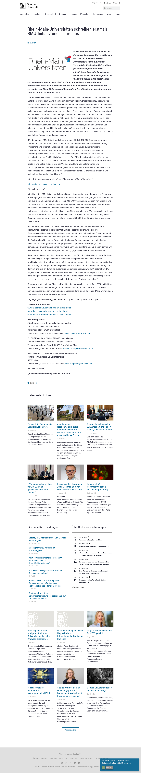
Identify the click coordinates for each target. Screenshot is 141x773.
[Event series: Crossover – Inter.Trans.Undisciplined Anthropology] (89, 577)
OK (103, 767)
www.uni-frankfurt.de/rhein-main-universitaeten (49, 314)
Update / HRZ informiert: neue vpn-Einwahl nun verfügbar (47, 539)
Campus (73, 14)
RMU (32, 383)
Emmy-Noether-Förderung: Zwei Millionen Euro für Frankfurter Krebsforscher (69, 486)
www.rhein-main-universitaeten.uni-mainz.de (48, 311)
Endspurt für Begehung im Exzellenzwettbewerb (40, 425)
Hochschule (98, 14)
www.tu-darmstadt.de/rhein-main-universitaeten (49, 308)
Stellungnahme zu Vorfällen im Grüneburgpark (42, 549)
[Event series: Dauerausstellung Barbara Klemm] (88, 537)
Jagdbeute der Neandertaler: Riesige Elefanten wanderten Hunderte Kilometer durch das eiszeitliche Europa (69, 430)
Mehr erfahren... (126, 763)
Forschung (37, 14)
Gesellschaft (50, 14)
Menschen (85, 14)
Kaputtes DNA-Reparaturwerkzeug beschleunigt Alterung (97, 486)
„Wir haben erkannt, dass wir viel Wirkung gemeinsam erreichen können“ (40, 488)
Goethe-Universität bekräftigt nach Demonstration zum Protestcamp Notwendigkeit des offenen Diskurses (45, 583)
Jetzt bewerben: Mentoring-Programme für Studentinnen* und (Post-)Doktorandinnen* (46, 560)
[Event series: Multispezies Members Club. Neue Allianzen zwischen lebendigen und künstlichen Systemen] (89, 544)
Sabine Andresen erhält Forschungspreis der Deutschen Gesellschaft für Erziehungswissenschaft (70, 692)
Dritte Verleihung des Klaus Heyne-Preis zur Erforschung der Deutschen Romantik (70, 634)
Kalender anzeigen (78, 587)
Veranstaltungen (114, 14)
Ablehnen (109, 767)
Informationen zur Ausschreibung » (44, 184)
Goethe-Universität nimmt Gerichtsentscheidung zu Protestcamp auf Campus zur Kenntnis (47, 596)
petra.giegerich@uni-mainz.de (78, 364)
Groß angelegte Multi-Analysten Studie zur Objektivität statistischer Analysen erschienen (39, 634)
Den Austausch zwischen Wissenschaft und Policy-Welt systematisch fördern (99, 427)
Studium (62, 14)
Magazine (96, 3)
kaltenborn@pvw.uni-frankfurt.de (78, 348)
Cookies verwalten (99, 767)
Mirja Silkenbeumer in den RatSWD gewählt (99, 632)
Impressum (71, 767)
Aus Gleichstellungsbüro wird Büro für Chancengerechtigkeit (45, 572)
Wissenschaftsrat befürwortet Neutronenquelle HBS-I (39, 690)
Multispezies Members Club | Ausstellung (94, 546)
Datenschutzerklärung (84, 767)
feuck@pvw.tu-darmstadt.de (77, 333)
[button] (70, 729)
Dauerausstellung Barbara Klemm (91, 540)
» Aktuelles (24, 14)
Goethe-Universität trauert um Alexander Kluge (99, 689)
